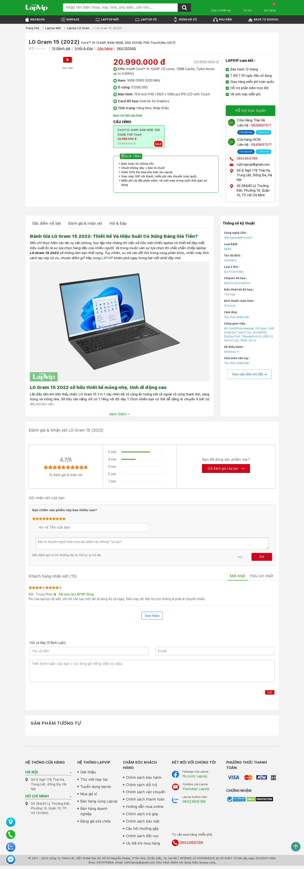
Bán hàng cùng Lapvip (98, 803)
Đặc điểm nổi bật (46, 223)
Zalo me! (263, 132)
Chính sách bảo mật (142, 824)
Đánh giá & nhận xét (85, 223)
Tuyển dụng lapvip (95, 788)
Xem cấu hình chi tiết (249, 374)
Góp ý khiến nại (221, 10)
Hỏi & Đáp (118, 223)
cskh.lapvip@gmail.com (253, 164)
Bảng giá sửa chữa (95, 824)
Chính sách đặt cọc (142, 839)
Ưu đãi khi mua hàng (143, 847)
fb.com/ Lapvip (194, 777)
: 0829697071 (259, 125)
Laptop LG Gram (78, 28)
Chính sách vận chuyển (145, 794)
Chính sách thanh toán (145, 801)
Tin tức (247, 10)
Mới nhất (232, 576)
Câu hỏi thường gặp (142, 831)
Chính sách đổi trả (141, 786)
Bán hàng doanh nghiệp (93, 814)
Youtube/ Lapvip (195, 790)
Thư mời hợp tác (94, 781)
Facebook (246, 132)
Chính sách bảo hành (143, 779)
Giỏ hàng (270, 7)
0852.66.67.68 (247, 158)
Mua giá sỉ (88, 796)
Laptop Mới (53, 28)
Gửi (261, 556)
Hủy (240, 556)
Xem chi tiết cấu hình (127, 115)
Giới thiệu (88, 773)
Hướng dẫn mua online (144, 809)
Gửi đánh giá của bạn (226, 468)
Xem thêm (119, 414)
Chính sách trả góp (142, 816)
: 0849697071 (260, 144)
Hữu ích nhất (260, 576)
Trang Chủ (32, 28)
